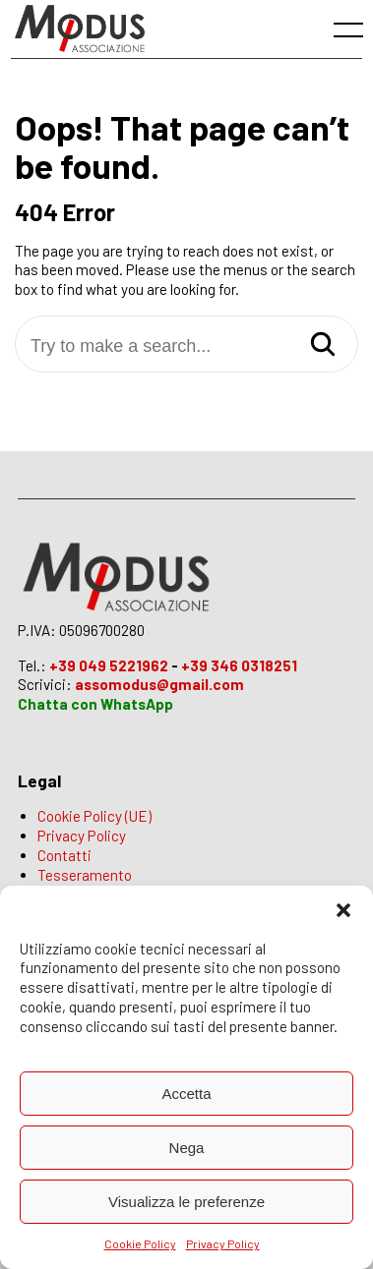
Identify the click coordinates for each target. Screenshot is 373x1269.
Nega (187, 1147)
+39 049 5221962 (108, 665)
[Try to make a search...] (186, 346)
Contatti (64, 855)
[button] (343, 910)
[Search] (323, 345)
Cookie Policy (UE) (94, 816)
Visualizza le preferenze (186, 1201)
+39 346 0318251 (239, 665)
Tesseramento (84, 875)
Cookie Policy (140, 1243)
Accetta (186, 1093)
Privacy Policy (223, 1243)
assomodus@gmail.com (159, 684)
